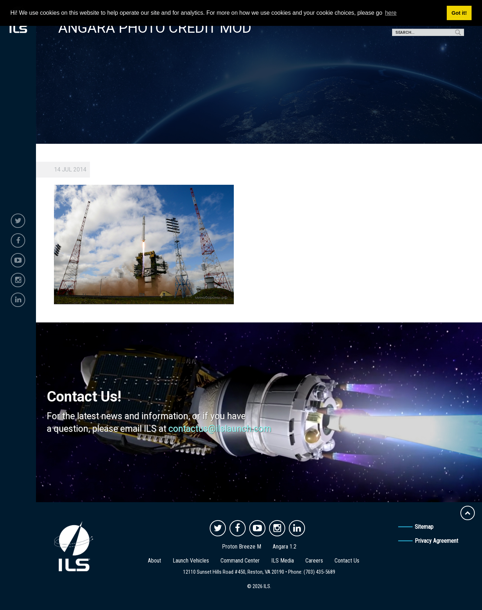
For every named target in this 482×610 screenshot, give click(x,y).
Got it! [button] (459, 13)
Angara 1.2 (284, 546)
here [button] (390, 13)
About (154, 560)
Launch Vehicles (191, 560)
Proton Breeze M (241, 546)
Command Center (240, 560)
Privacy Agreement (436, 540)
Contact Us (347, 560)
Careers (314, 560)
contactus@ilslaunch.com (219, 428)
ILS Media (282, 560)
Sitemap (424, 526)
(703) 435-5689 (319, 572)
